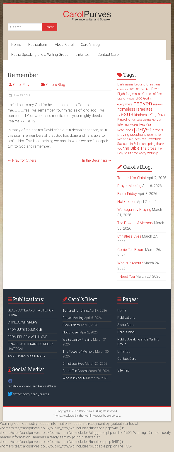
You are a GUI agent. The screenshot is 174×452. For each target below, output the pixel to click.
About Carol (64, 44)
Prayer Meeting (129, 186)
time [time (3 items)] (135, 153)
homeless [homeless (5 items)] (126, 109)
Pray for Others (22, 160)
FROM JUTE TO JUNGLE (25, 329)
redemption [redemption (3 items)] (154, 134)
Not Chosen (126, 201)
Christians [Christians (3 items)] (153, 84)
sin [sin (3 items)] (131, 144)
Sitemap (123, 370)
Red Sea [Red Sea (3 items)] (122, 139)
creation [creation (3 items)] (134, 89)
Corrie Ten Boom (130, 250)
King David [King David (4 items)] (158, 115)
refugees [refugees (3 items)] (135, 139)
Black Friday (127, 194)
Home (16, 44)
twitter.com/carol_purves (28, 394)
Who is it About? (130, 263)
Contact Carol (108, 54)
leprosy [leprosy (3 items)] (157, 119)
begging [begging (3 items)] (139, 84)
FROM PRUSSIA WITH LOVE (27, 337)
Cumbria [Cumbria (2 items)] (145, 89)
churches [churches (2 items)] (122, 89)
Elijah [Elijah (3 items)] (121, 94)
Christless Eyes (129, 236)
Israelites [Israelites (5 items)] (144, 109)
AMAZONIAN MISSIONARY (27, 356)
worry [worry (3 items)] (142, 153)
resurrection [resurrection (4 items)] (151, 139)
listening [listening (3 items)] (123, 124)
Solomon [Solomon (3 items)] (140, 144)
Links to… (83, 54)
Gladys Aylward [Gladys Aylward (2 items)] (126, 98)
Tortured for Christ (131, 178)
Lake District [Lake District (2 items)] (144, 119)
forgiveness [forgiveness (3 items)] (133, 94)
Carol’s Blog (90, 44)
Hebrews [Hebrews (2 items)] (158, 104)
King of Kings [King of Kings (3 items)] (126, 119)
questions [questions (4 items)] (138, 134)
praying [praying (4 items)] (123, 134)
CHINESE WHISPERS (22, 322)
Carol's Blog (55, 85)
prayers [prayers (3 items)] (158, 130)
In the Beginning (96, 160)
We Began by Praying (134, 209)
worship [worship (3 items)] (152, 153)
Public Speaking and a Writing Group (39, 54)
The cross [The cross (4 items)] (148, 148)
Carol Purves (23, 85)
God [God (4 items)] (138, 98)
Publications (38, 44)
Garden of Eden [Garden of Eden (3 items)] (152, 94)
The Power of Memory (135, 223)
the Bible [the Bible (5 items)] (131, 148)
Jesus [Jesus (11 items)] (125, 114)
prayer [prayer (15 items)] (143, 129)
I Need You (126, 276)
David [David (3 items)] (155, 89)
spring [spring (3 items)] (151, 144)
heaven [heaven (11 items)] (142, 103)
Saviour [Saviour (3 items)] (122, 144)
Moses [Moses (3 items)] (134, 124)
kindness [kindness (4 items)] (141, 115)
